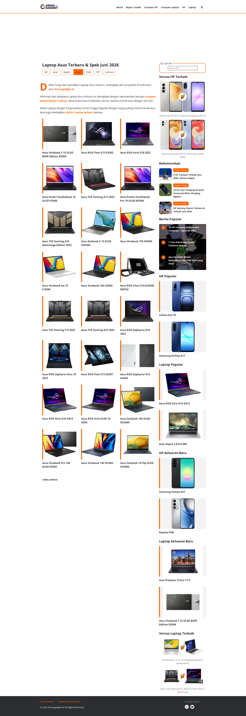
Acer (55, 72)
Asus (78, 72)
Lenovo (109, 72)
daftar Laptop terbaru (79, 112)
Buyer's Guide (133, 7)
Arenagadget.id (64, 89)
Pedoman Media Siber (69, 701)
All (46, 72)
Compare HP (151, 7)
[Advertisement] (123, 38)
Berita (119, 7)
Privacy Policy (47, 701)
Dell (88, 72)
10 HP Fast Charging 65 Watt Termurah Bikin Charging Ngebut (188, 193)
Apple (66, 72)
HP (183, 7)
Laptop (192, 7)
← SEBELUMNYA (49, 479)
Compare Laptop (170, 7)
